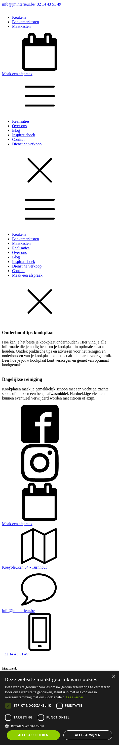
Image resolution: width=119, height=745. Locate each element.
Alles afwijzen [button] (88, 735)
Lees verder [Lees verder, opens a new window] (75, 697)
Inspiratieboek (23, 135)
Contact (18, 139)
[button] (59, 54)
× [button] (113, 676)
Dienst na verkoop (27, 144)
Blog (16, 130)
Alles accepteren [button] (33, 735)
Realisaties (20, 121)
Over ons (19, 126)
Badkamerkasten (25, 22)
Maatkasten (21, 26)
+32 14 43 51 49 (48, 4)
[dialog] (59, 708)
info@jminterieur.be (18, 4)
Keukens (19, 17)
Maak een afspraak (27, 275)
